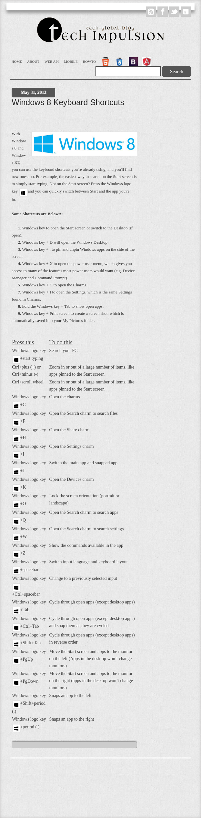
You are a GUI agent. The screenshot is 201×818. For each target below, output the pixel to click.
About (33, 61)
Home (17, 61)
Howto (89, 61)
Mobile (70, 61)
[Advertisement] (69, 120)
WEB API (52, 61)
